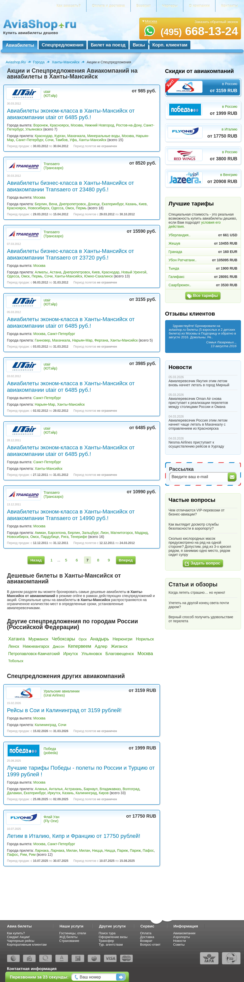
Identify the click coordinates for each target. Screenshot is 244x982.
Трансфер (106, 941)
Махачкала (76, 136)
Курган (59, 136)
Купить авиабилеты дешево (30, 33)
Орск (83, 639)
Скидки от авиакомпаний (199, 71)
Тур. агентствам (111, 944)
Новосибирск (38, 208)
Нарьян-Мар (82, 340)
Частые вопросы (192, 500)
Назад (35, 560)
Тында (174, 268)
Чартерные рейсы (20, 941)
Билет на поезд (108, 44)
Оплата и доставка (108, 6)
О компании (199, 6)
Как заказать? (68, 6)
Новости (180, 367)
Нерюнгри (122, 639)
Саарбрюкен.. (180, 285)
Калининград (45, 725)
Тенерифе (79, 537)
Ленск (13, 646)
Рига (65, 537)
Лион (104, 533)
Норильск (145, 639)
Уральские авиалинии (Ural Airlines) (62, 693)
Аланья (41, 789)
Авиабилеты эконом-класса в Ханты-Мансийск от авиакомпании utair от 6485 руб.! (71, 114)
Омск (69, 208)
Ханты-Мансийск (65, 62)
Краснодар (44, 136)
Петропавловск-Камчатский (34, 654)
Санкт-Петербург (29, 140)
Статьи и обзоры (193, 584)
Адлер (101, 646)
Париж (122, 850)
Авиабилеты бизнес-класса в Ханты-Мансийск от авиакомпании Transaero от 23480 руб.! (70, 186)
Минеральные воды (103, 136)
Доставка (147, 937)
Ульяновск (33, 129)
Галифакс (177, 277)
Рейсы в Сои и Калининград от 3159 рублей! (64, 710)
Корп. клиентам (170, 44)
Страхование (69, 941)
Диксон (58, 646)
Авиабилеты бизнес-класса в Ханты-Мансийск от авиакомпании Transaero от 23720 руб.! (70, 254)
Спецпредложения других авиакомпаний (66, 676)
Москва (77, 125)
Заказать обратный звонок (216, 22)
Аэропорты (181, 937)
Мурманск (38, 639)
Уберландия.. (180, 235)
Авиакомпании (184, 933)
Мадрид (141, 533)
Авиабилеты (20, 45)
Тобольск (15, 661)
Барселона (57, 533)
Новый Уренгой (133, 272)
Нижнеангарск (36, 646)
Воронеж (40, 125)
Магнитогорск (121, 533)
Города (39, 62)
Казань (131, 204)
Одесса (57, 208)
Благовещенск (119, 653)
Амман (40, 533)
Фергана (101, 340)
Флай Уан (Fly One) (51, 819)
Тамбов (61, 140)
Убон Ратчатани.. (183, 260)
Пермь (81, 208)
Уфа (73, 140)
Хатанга (16, 638)
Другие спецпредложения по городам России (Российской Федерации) (72, 624)
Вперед (126, 560)
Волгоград (131, 789)
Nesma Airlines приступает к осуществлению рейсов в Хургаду (196, 444)
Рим (23, 854)
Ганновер (42, 340)
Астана (55, 272)
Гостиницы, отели (72, 933)
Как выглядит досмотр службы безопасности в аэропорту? (194, 526)
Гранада (175, 252)
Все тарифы (205, 295)
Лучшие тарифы (191, 203)
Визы (139, 44)
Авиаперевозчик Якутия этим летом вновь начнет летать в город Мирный (199, 383)
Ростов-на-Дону (129, 125)
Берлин (41, 204)
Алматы (41, 272)
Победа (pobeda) (51, 751)
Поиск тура (107, 933)
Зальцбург (90, 533)
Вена (53, 204)
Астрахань (73, 789)
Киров (104, 793)
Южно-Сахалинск (98, 276)
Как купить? (16, 933)
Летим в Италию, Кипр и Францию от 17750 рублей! (73, 836)
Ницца (97, 850)
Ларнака (42, 850)
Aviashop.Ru (16, 62)
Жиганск (119, 646)
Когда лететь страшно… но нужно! (197, 592)
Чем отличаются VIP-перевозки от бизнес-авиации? (197, 512)
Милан (71, 850)
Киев (143, 204)
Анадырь (99, 638)
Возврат (143, 6)
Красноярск (59, 125)
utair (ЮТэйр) (50, 94)
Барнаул (91, 789)
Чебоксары (63, 638)
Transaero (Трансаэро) (53, 166)
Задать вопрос (205, 563)
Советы (179, 944)
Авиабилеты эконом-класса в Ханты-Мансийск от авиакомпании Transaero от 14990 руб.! (71, 514)
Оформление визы (113, 937)
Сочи (49, 140)
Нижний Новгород (99, 125)
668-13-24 (199, 31)
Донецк (94, 204)
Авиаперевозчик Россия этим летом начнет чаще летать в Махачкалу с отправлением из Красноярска (198, 424)
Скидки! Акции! (18, 937)
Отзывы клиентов (190, 314)
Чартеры (170, 6)
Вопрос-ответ (150, 944)
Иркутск (70, 654)
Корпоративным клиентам (27, 944)
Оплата (145, 933)
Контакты (229, 6)
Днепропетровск (72, 204)
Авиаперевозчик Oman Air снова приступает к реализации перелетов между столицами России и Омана (198, 403)
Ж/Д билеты (68, 937)
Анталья (55, 789)
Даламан (14, 793)
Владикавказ (110, 789)
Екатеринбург (112, 204)
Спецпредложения (62, 44)
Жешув (174, 243)
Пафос (148, 850)
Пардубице (50, 537)
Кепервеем (79, 646)
